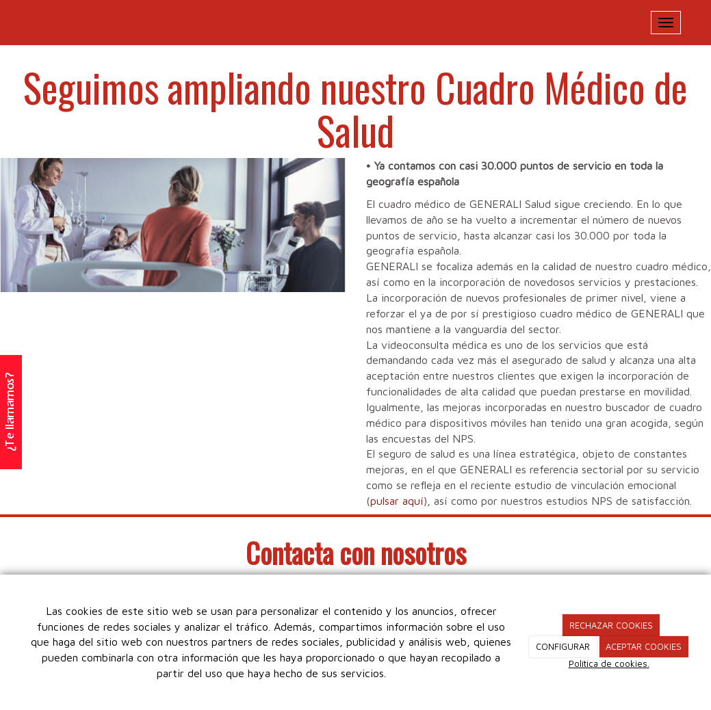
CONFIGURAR (563, 646)
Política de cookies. (609, 663)
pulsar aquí (397, 501)
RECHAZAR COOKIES (611, 625)
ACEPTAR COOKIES (644, 646)
